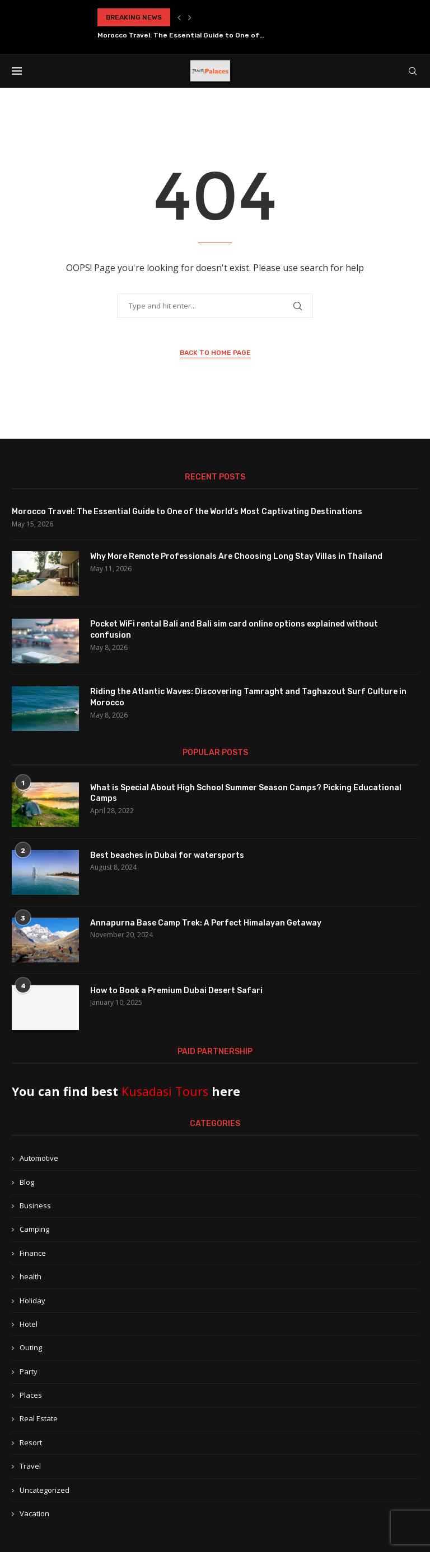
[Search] (412, 71)
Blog (27, 1182)
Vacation (34, 1513)
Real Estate (39, 1418)
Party (29, 1371)
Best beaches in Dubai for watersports (167, 855)
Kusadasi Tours (164, 1091)
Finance (33, 1253)
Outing (31, 1347)
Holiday (32, 1300)
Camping (34, 1229)
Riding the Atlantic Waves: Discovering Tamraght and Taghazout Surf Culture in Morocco (248, 697)
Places (31, 1395)
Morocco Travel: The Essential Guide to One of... (180, 35)
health (30, 1276)
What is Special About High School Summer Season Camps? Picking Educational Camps (245, 793)
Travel (30, 1466)
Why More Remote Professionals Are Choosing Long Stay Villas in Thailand (236, 556)
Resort (31, 1442)
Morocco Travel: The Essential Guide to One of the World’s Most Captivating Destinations (187, 511)
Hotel (29, 1324)
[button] (179, 17)
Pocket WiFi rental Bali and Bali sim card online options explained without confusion (234, 629)
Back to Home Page (215, 353)
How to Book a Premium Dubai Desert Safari (176, 990)
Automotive (39, 1158)
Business (35, 1205)
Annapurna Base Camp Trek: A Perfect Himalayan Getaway (205, 923)
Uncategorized (44, 1490)
